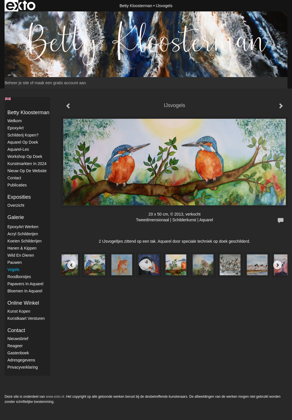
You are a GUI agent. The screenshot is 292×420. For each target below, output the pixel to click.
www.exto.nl (55, 397)
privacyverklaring (22, 367)
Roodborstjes (19, 276)
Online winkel (23, 303)
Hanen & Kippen (21, 248)
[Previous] (71, 265)
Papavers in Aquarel (25, 284)
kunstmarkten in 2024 (26, 163)
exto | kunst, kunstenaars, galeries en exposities (21, 5)
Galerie (15, 217)
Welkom (14, 120)
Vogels (13, 269)
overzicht (15, 205)
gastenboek (18, 353)
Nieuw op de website (26, 170)
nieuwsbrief (17, 338)
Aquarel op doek (22, 142)
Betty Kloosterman (135, 5)
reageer (15, 345)
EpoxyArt (15, 128)
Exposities (19, 197)
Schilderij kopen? (22, 135)
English (8, 99)
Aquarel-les (18, 149)
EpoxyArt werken (22, 226)
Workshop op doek (24, 156)
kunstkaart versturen (26, 318)
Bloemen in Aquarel (24, 291)
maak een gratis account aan (60, 83)
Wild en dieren (20, 255)
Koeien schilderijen (24, 241)
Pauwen (14, 262)
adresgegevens (21, 360)
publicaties (17, 185)
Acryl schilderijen (22, 234)
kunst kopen (18, 311)
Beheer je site (17, 83)
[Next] (277, 265)
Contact (14, 178)
